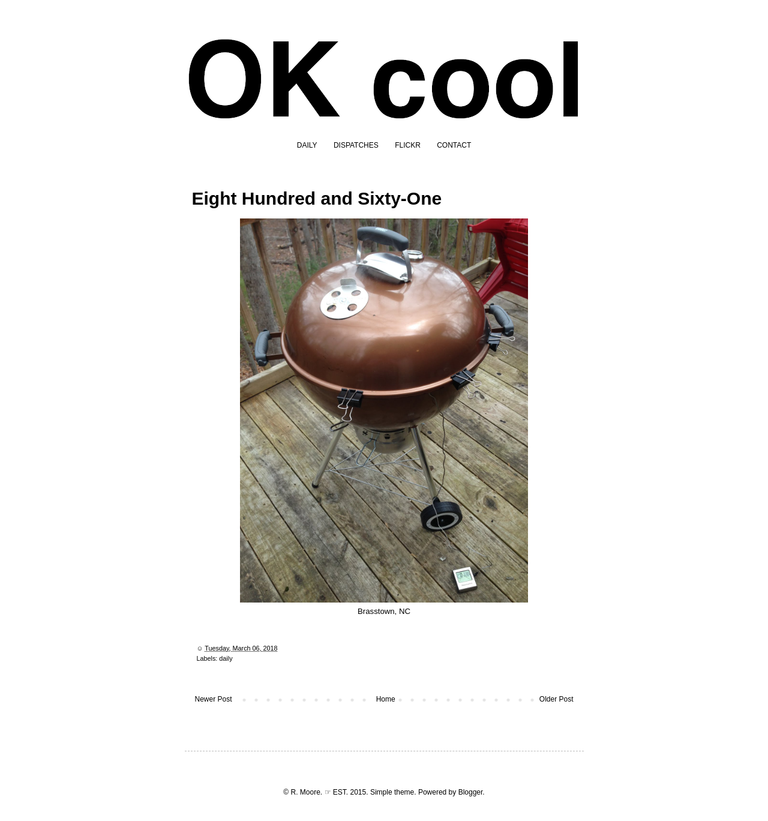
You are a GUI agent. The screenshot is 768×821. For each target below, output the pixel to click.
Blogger (470, 792)
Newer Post (213, 699)
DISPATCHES (356, 145)
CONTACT (454, 145)
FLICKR (408, 145)
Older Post (556, 699)
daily (225, 658)
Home (385, 699)
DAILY (307, 145)
